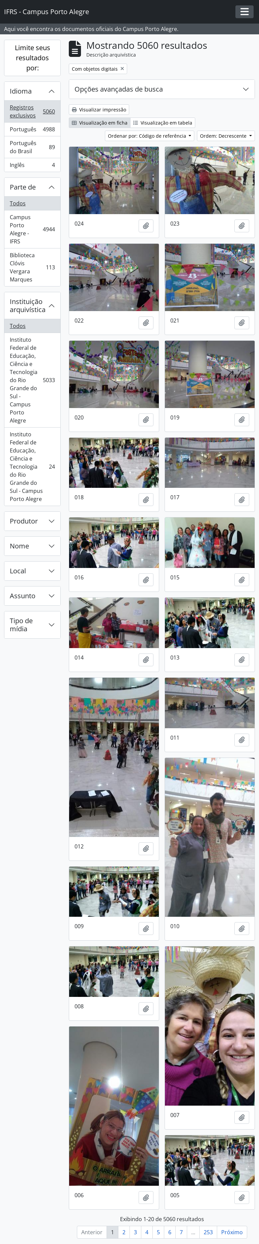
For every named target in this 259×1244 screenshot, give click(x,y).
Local (18, 570)
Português (32, 130)
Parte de (23, 187)
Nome (19, 545)
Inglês (32, 166)
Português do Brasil (32, 147)
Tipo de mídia (21, 624)
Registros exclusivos (32, 111)
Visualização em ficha (99, 123)
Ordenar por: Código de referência (148, 136)
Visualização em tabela (162, 123)
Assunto (22, 595)
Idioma (21, 91)
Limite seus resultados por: (32, 57)
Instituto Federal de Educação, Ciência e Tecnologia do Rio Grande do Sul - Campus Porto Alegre (32, 380)
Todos (18, 203)
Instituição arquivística (28, 305)
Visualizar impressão (99, 109)
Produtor (24, 521)
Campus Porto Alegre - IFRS (32, 229)
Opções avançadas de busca (119, 89)
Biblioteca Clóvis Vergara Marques (32, 267)
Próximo (232, 1232)
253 (208, 1232)
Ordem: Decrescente (224, 136)
